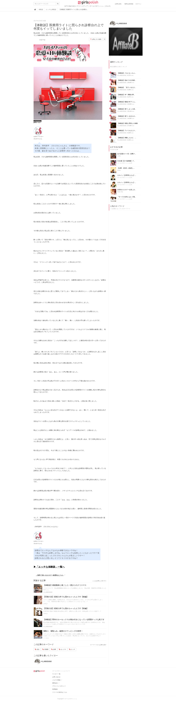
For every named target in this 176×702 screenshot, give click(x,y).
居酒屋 (45, 649)
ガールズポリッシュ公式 (124, 163)
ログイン (138, 4)
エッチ (72, 649)
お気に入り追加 (95, 39)
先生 (37, 649)
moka (119, 156)
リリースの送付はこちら (59, 692)
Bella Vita (120, 192)
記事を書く (118, 4)
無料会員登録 (128, 4)
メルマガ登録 (56, 680)
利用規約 (55, 689)
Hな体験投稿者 (47, 592)
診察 (53, 649)
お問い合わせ (56, 677)
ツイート (42, 40)
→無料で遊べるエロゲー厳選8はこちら (49, 575)
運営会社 (55, 683)
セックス (62, 649)
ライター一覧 (56, 674)
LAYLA (45, 604)
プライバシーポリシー (59, 686)
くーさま (46, 638)
